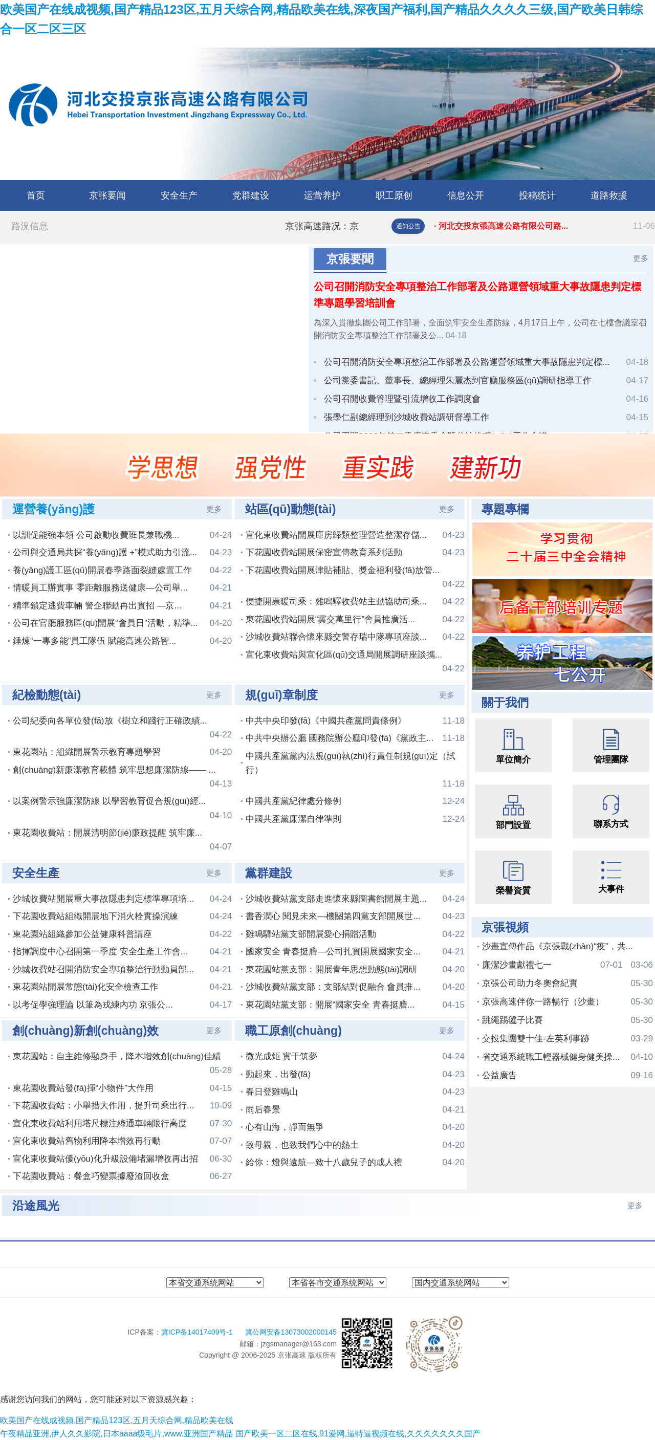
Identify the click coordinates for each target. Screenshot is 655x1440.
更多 (640, 258)
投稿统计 (537, 195)
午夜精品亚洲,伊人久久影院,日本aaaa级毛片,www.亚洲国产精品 (116, 1433)
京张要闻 (107, 195)
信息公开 (465, 195)
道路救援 (609, 195)
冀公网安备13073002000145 (291, 1332)
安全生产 (179, 195)
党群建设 (250, 195)
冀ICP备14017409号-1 (198, 1332)
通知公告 (408, 226)
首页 (36, 195)
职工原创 (394, 195)
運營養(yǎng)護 (53, 509)
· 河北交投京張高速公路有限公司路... (544, 226)
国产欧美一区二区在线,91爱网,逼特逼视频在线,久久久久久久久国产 (358, 1433)
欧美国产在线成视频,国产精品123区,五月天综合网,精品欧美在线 (116, 1420)
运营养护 (322, 195)
